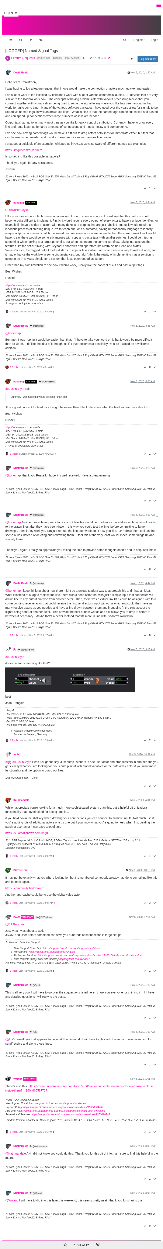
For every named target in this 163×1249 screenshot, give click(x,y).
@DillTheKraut (44, 913)
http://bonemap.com (17, 281)
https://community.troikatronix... (25, 884)
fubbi (16, 750)
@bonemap (37, 321)
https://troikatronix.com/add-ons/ (35, 1106)
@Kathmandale (38, 1142)
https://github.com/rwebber (74, 954)
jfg (15, 645)
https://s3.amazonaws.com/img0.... (28, 828)
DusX (16, 912)
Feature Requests (23, 53)
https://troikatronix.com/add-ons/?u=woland (80, 1106)
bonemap (19, 198)
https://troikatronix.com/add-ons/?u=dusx (52, 947)
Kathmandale (21, 795)
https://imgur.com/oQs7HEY (23, 146)
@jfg (8, 757)
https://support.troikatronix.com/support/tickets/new (71, 944)
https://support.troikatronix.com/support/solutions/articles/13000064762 (63, 1102)
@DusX (35, 981)
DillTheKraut (20, 865)
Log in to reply (148, 54)
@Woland (36, 1189)
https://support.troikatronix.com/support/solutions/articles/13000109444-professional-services (90, 951)
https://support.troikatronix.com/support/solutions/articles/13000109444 (71, 1110)
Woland (17, 1074)
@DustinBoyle (18, 205)
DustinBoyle (20, 68)
